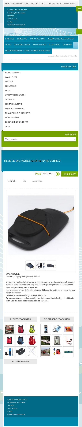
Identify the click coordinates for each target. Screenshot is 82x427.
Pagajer (9, 82)
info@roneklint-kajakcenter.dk (16, 25)
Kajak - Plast (11, 77)
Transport (10, 99)
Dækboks (74, 56)
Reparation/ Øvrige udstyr (17, 113)
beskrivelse (12, 181)
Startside (51, 56)
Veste (8, 90)
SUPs (7, 126)
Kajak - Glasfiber (13, 73)
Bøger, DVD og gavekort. (16, 122)
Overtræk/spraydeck (15, 95)
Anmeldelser (37, 181)
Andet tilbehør (65, 56)
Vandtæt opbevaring (14, 108)
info (24, 181)
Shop (57, 56)
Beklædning (10, 86)
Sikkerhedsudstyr (13, 104)
